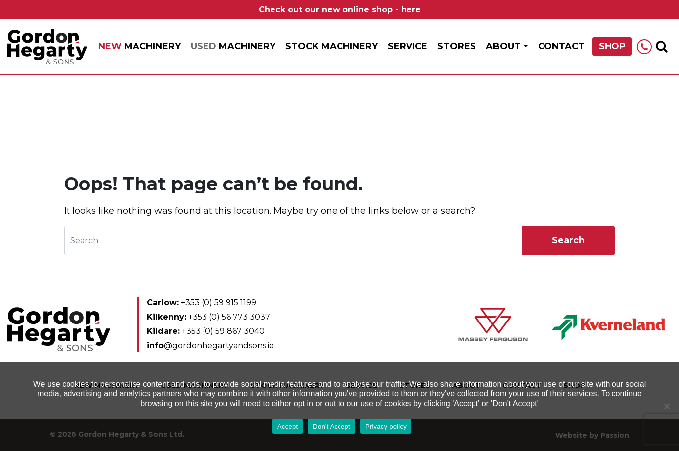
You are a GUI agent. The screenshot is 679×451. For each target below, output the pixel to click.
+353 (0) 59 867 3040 (206, 331)
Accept (287, 426)
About (503, 46)
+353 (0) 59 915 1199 (201, 302)
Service (407, 46)
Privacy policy (386, 426)
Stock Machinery (331, 46)
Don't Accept (331, 426)
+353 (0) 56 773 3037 (208, 317)
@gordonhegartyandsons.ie (210, 345)
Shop (612, 46)
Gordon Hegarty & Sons (47, 46)
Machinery (139, 46)
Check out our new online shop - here (340, 9)
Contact (561, 46)
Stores (456, 46)
